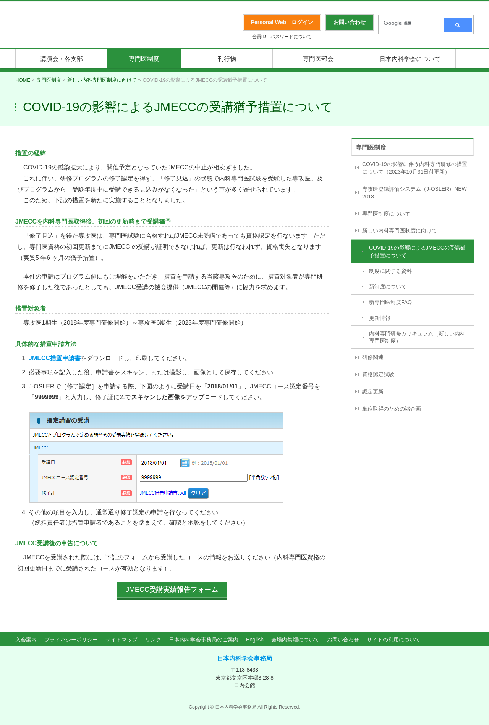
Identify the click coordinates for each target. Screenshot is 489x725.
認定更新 (373, 391)
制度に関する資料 (390, 271)
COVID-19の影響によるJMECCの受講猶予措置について (417, 251)
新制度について (387, 287)
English (255, 638)
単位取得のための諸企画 (391, 409)
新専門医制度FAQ (390, 302)
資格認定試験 (378, 374)
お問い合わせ (343, 638)
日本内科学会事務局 (244, 657)
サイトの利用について (393, 638)
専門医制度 (371, 147)
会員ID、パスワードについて (282, 36)
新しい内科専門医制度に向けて (399, 230)
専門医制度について (386, 214)
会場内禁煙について (295, 638)
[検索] (409, 23)
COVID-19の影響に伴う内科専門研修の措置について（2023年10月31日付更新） (414, 168)
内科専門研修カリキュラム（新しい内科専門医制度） (417, 337)
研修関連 (373, 357)
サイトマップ (121, 638)
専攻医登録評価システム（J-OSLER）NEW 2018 (414, 193)
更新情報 (379, 318)
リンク (153, 638)
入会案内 (26, 638)
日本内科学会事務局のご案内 (203, 638)
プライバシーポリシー (71, 638)
